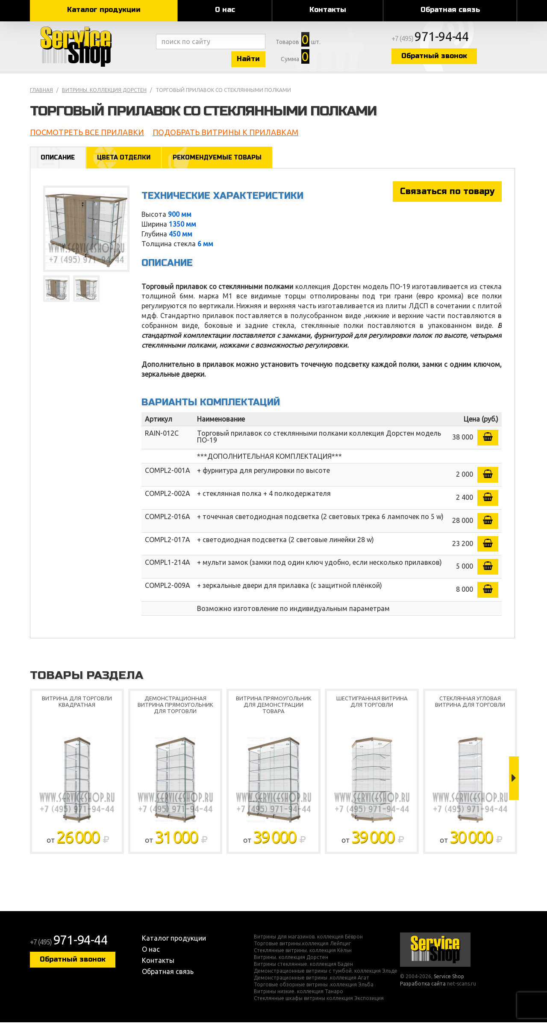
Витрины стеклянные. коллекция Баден (303, 965)
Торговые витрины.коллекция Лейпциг (302, 945)
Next (514, 780)
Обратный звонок (442, 57)
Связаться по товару (447, 193)
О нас (225, 10)
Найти (252, 59)
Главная (41, 91)
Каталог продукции (104, 10)
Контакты (327, 10)
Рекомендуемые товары (221, 158)
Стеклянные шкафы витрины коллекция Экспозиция (319, 1000)
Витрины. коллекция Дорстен (104, 91)
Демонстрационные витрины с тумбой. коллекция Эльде (325, 972)
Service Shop (91, 47)
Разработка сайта (423, 985)
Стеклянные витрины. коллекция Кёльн (303, 952)
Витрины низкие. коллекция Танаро (298, 993)
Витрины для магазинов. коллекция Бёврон (308, 938)
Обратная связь (450, 10)
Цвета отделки (125, 158)
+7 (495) (438, 39)
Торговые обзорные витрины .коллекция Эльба (313, 986)
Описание (58, 158)
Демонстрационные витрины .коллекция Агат (311, 979)
